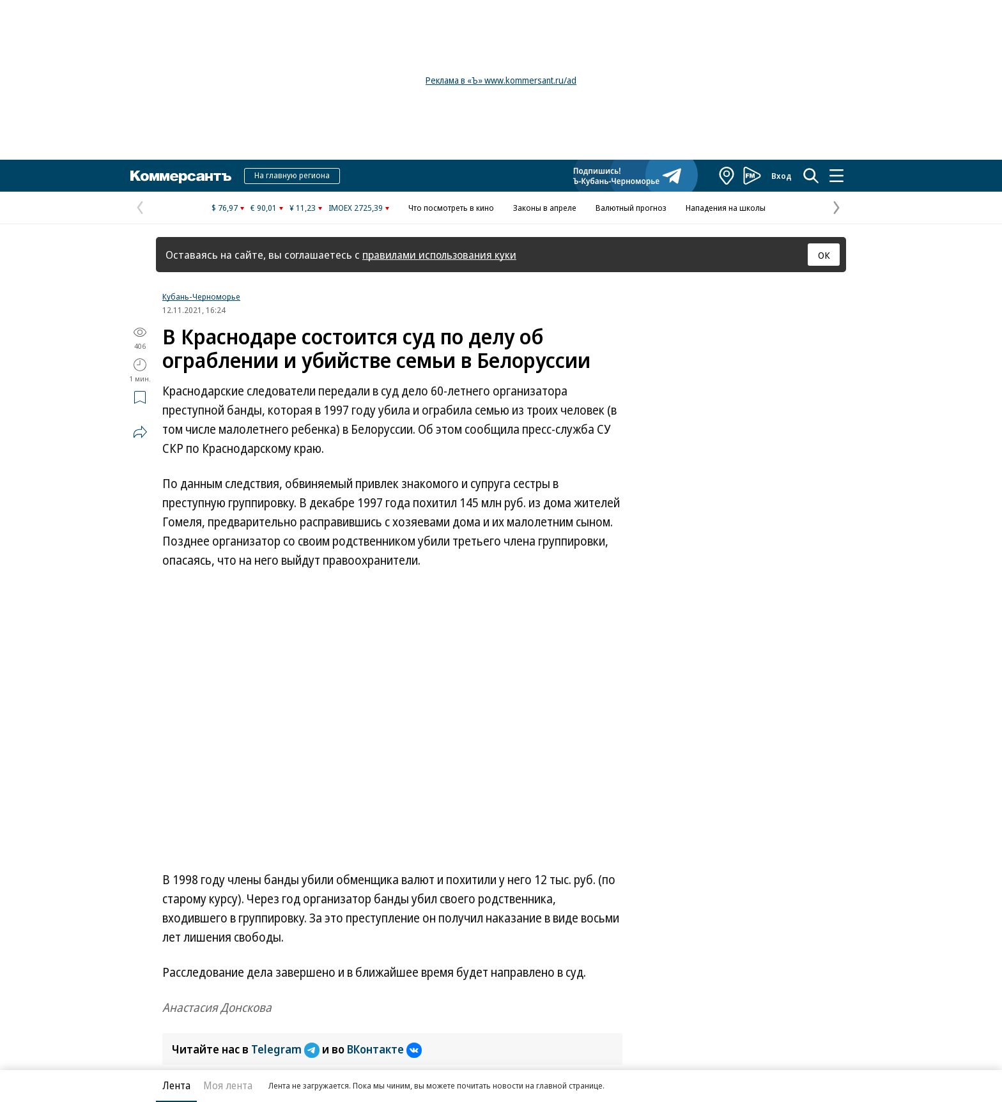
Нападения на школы (726, 207)
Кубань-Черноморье (201, 296)
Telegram (286, 1049)
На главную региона (292, 175)
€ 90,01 (263, 207)
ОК (824, 255)
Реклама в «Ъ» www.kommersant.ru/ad (501, 80)
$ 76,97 (225, 207)
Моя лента (227, 1085)
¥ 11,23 (302, 207)
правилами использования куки (439, 254)
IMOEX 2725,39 (355, 207)
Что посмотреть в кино (451, 207)
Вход (781, 175)
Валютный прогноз (631, 207)
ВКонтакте (384, 1049)
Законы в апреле (544, 207)
